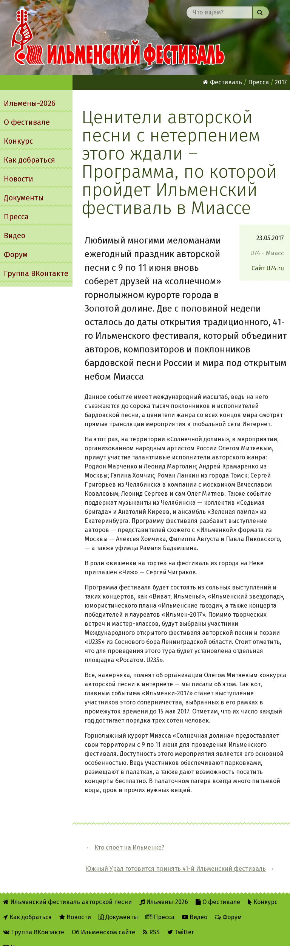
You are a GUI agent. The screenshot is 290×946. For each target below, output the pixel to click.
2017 (281, 82)
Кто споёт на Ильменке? (112, 852)
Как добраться (29, 159)
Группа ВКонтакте (36, 273)
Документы (24, 197)
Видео (14, 235)
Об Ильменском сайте (103, 920)
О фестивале (27, 122)
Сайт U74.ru (267, 268)
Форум (16, 254)
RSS (151, 920)
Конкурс (18, 141)
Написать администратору (46, 935)
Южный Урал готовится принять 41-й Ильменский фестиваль (225, 852)
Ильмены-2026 (30, 103)
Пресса (16, 216)
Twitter (180, 920)
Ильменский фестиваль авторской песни (118, 37)
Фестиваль (222, 82)
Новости (18, 178)
